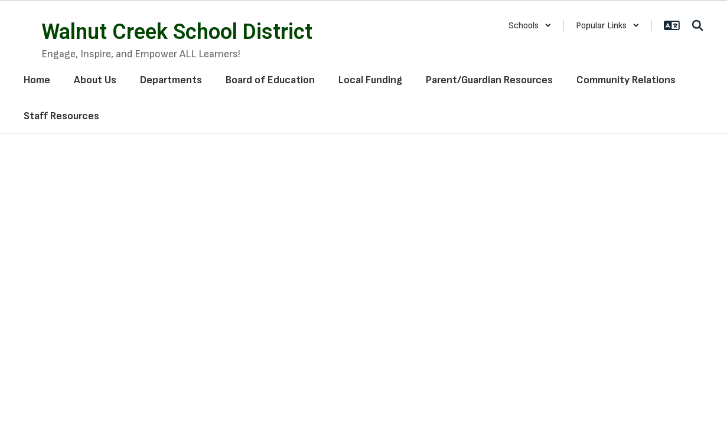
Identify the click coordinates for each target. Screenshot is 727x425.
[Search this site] (697, 25)
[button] (530, 25)
